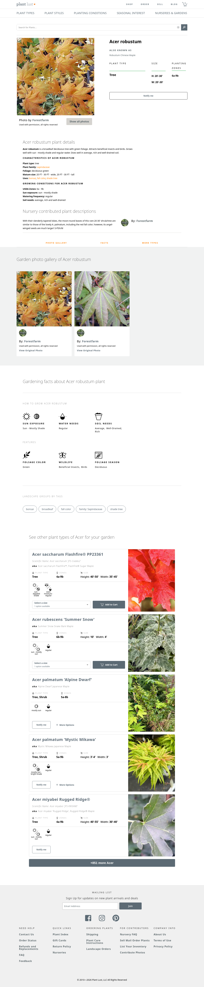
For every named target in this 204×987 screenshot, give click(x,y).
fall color (41, 178)
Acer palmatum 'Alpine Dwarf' (62, 679)
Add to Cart (108, 604)
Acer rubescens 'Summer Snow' (63, 619)
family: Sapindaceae (90, 509)
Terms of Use (162, 940)
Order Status (28, 940)
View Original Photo (31, 350)
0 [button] (185, 3)
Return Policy (62, 946)
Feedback (25, 961)
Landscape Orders (98, 949)
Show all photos (79, 121)
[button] (178, 27)
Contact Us (26, 934)
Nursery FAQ (128, 934)
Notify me (148, 96)
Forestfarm (32, 341)
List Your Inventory (133, 946)
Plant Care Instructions (94, 942)
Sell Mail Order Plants (135, 940)
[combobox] (61, 604)
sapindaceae (43, 167)
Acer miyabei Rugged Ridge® (61, 799)
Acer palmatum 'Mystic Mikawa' (64, 739)
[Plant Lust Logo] (26, 4)
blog (174, 4)
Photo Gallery (56, 243)
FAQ (21, 955)
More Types (150, 243)
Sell (160, 4)
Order (145, 4)
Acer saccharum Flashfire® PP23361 (67, 554)
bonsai (32, 178)
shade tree (52, 178)
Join (130, 906)
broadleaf (47, 509)
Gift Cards (59, 940)
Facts (105, 243)
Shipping (92, 934)
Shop (129, 4)
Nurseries (59, 952)
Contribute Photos (132, 952)
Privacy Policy (163, 946)
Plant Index (60, 934)
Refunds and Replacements (28, 948)
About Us (160, 934)
